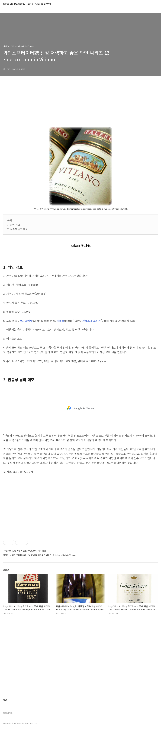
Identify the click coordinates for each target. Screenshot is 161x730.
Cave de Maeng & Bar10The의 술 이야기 (27, 4)
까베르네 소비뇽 (91, 321)
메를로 (60, 321)
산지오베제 (26, 321)
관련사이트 (8, 713)
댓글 (5, 699)
